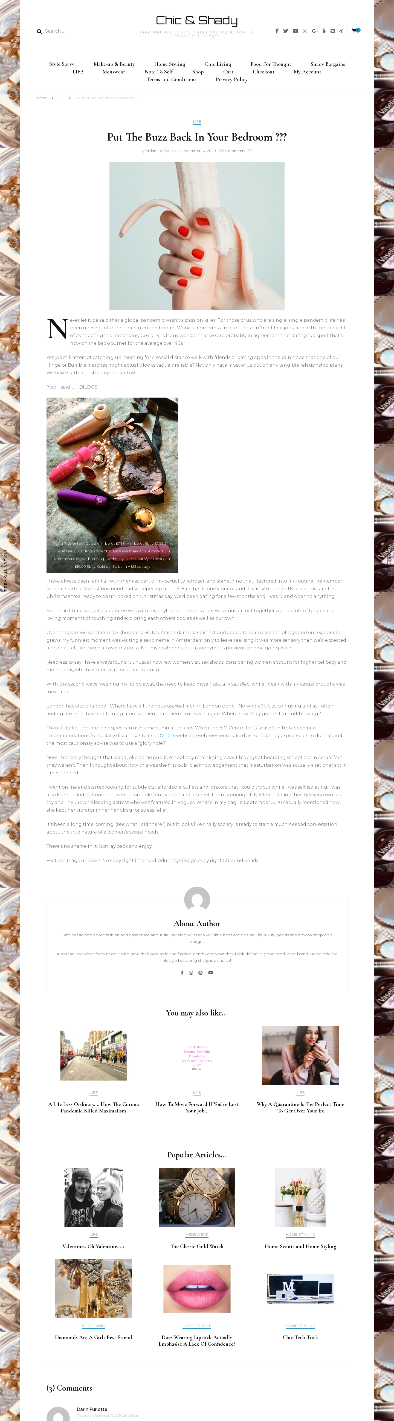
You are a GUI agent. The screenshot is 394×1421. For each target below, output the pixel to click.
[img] (277, 30)
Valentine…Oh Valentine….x (93, 1249)
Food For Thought (271, 63)
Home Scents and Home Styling (300, 1249)
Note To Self (159, 72)
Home (42, 101)
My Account (307, 72)
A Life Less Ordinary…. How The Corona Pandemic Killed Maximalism (93, 1110)
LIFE (78, 72)
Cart (228, 72)
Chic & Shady (197, 20)
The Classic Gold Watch (197, 1249)
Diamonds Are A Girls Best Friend (93, 1340)
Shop (198, 72)
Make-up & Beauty (114, 63)
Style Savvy (61, 63)
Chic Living (218, 63)
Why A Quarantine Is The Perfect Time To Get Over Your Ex (300, 1110)
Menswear (114, 72)
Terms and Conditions (171, 81)
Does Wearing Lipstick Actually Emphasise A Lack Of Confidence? (197, 1344)
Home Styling (169, 63)
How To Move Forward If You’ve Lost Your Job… (196, 1110)
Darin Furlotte (92, 1412)
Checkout (263, 72)
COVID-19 (164, 738)
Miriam (152, 154)
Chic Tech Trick (300, 1340)
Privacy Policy (232, 81)
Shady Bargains (328, 63)
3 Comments (233, 154)
